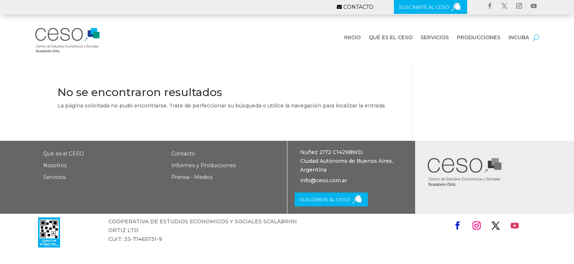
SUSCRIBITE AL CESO (424, 7)
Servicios (435, 38)
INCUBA (518, 38)
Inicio (352, 38)
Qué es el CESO (391, 38)
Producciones (478, 38)
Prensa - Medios (192, 177)
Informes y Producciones (203, 165)
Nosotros (55, 165)
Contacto (183, 153)
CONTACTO (358, 7)
